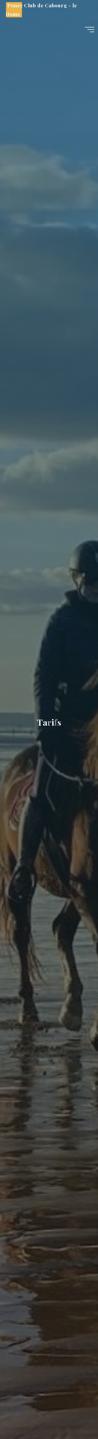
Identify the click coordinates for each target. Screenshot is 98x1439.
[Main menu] (89, 29)
